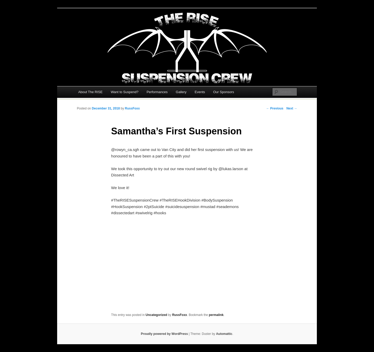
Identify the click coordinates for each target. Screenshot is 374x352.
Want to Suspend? (124, 92)
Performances (157, 92)
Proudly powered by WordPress (164, 334)
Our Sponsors (223, 92)
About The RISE (90, 92)
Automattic (224, 334)
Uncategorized (156, 315)
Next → (291, 108)
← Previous (274, 108)
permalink (216, 315)
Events (200, 92)
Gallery (181, 92)
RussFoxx (132, 108)
